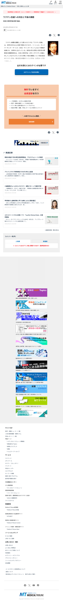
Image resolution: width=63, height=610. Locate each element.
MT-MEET (10, 516)
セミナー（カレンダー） (12, 463)
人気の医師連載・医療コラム (13, 434)
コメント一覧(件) (10, 236)
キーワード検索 (9, 473)
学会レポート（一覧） (11, 436)
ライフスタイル (9, 500)
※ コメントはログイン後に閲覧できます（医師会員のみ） (31, 246)
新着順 (45, 241)
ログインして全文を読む (31, 72)
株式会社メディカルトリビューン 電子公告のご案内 (20, 574)
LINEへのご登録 (9, 538)
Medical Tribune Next (13, 529)
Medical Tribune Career (13, 523)
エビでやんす (9, 471)
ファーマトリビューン (13, 493)
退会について (9, 571)
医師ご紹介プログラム (11, 476)
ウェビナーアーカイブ (13, 451)
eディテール (8, 461)
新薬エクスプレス (12, 446)
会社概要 (7, 563)
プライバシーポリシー (11, 558)
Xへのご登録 (8, 536)
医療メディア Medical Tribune (8, 6)
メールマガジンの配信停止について (15, 569)
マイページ (8, 458)
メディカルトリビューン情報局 (15, 441)
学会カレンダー (9, 468)
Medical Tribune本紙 (13, 510)
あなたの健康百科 (12, 498)
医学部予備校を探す (10, 478)
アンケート (8, 466)
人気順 (18, 241)
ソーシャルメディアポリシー (13, 560)
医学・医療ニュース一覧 (23, 6)
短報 (8, 449)
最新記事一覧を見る (52, 230)
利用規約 (7, 553)
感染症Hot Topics (12, 444)
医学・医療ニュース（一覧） (13, 431)
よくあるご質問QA (10, 548)
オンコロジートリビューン (14, 488)
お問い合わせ (9, 545)
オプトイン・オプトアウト (12, 555)
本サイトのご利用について (12, 550)
